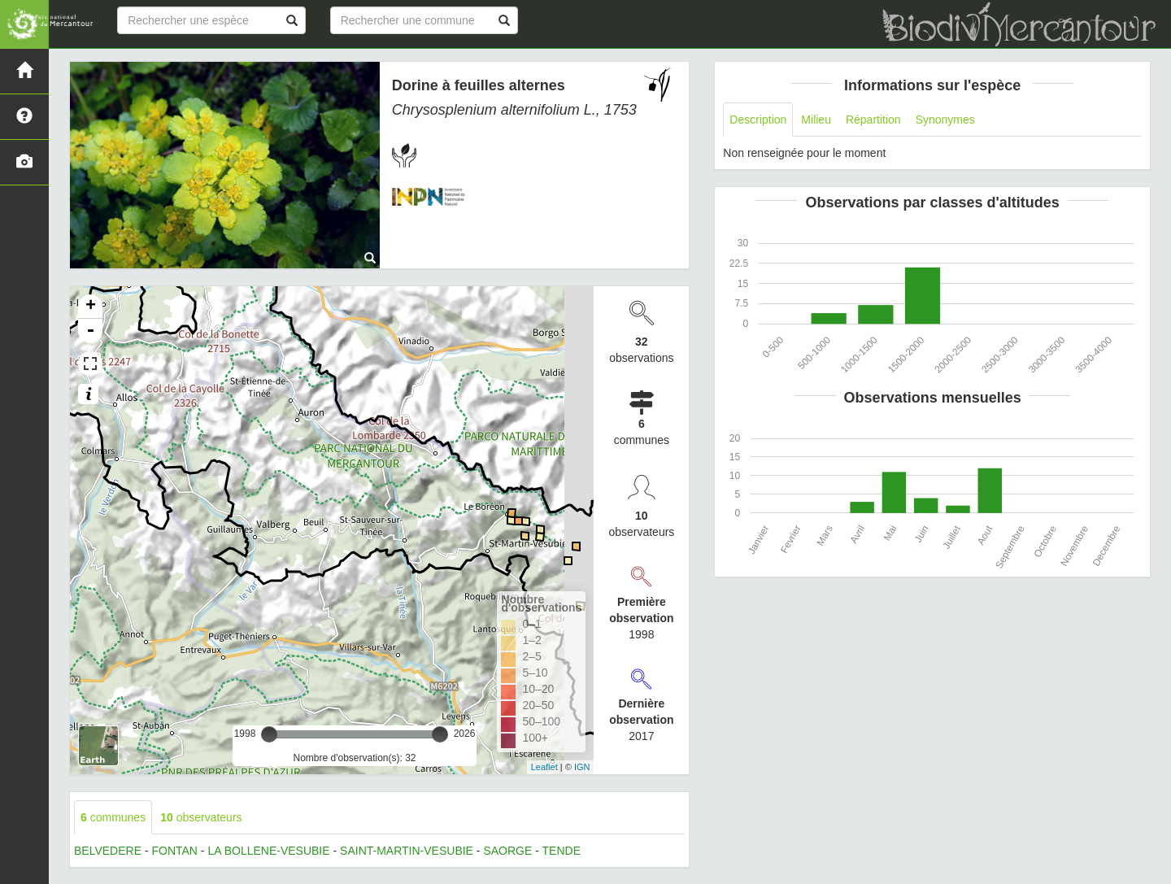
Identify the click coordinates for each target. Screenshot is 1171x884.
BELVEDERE (107, 850)
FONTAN (174, 850)
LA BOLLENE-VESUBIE (268, 850)
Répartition (873, 119)
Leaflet (544, 767)
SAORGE (507, 850)
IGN (582, 767)
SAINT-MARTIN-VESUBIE (406, 850)
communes (113, 817)
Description (757, 119)
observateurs (201, 817)
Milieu (816, 119)
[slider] (269, 734)
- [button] (90, 331)
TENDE (561, 850)
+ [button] (90, 306)
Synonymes (945, 119)
